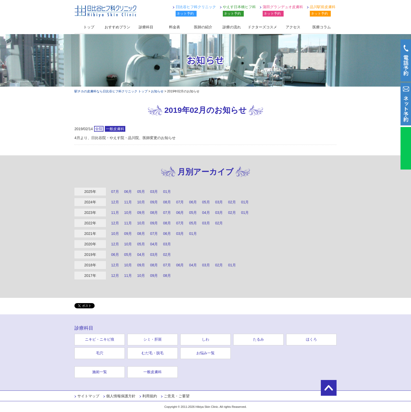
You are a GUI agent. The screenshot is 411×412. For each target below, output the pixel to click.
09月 (154, 202)
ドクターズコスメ (262, 27)
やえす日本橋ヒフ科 (239, 7)
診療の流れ (232, 27)
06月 (128, 191)
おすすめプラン (117, 27)
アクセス (293, 27)
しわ (205, 339)
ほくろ (311, 339)
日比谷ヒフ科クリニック (105, 11)
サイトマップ (88, 396)
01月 (167, 191)
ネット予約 (185, 13)
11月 (128, 202)
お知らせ (157, 91)
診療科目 (146, 27)
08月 (167, 202)
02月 (232, 202)
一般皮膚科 (152, 372)
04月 (206, 212)
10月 (141, 202)
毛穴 (99, 353)
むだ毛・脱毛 (153, 353)
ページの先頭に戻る (329, 388)
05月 (141, 191)
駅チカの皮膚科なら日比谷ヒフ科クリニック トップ (111, 91)
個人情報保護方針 (121, 396)
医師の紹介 (203, 27)
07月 (115, 191)
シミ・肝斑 (152, 339)
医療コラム (321, 27)
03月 (154, 191)
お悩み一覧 (205, 353)
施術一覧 (99, 372)
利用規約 (149, 396)
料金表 (174, 27)
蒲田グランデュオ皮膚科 (283, 7)
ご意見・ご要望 (177, 396)
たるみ (258, 339)
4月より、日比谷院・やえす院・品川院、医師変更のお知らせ (125, 138)
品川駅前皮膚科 (323, 7)
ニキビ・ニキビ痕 (99, 339)
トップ (88, 27)
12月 (115, 202)
